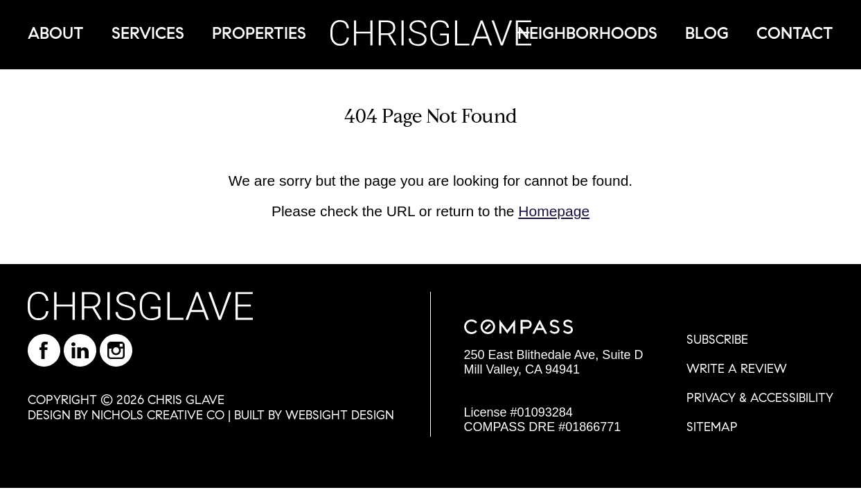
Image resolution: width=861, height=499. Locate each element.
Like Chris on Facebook (44, 350)
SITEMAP (712, 427)
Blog (707, 33)
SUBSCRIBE (717, 339)
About (56, 33)
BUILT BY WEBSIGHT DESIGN (314, 415)
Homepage (553, 211)
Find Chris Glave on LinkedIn (80, 350)
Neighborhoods (587, 33)
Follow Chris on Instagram (116, 350)
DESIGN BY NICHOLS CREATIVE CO (126, 415)
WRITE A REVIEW (736, 368)
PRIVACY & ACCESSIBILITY (759, 397)
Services (148, 33)
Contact (794, 33)
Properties (259, 33)
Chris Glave (430, 32)
